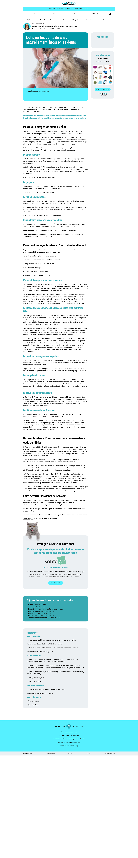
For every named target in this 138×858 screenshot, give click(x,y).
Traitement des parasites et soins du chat (57, 20)
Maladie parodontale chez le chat (41, 611)
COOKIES (70, 753)
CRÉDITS (89, 753)
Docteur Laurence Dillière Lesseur (69, 742)
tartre (49, 142)
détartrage (29, 501)
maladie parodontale (43, 144)
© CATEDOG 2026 (27, 753)
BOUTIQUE (95, 14)
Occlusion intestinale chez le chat (41, 616)
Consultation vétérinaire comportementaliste (69, 739)
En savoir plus (28, 192)
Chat (33, 14)
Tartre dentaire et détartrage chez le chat (44, 618)
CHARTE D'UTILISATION (109, 753)
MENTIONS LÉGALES (50, 753)
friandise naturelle (62, 345)
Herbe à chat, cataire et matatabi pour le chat (45, 609)
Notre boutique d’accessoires (69, 735)
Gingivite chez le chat (36, 607)
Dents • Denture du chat (37, 605)
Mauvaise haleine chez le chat (39, 613)
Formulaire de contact (69, 732)
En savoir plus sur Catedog (69, 746)
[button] (110, 14)
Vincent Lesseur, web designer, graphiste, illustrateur (46, 689)
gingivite (26, 144)
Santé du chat (38, 20)
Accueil (25, 20)
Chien (54, 14)
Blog (73, 14)
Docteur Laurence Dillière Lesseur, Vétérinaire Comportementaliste (51, 640)
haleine (26, 134)
